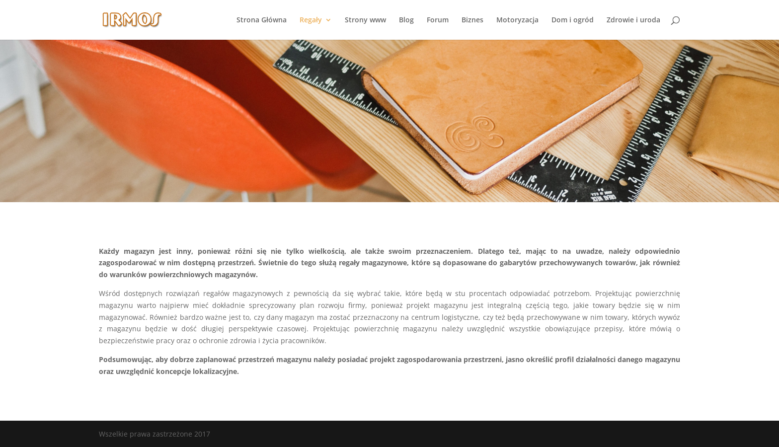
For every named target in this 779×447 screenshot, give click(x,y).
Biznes (472, 20)
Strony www (365, 20)
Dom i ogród (572, 20)
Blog (406, 20)
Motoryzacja (517, 20)
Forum (438, 20)
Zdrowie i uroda (633, 20)
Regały (311, 20)
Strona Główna (261, 20)
